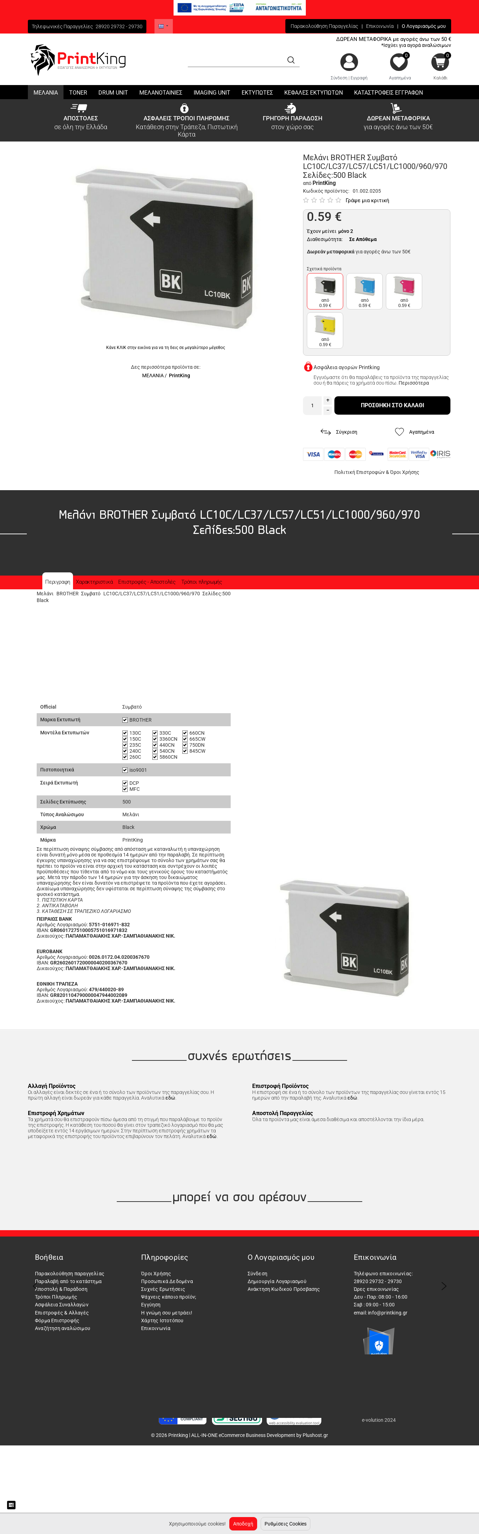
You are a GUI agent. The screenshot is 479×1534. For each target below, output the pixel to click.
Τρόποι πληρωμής (201, 582)
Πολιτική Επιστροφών (359, 472)
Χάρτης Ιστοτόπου (162, 1320)
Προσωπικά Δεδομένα (167, 1281)
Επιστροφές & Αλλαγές (62, 1313)
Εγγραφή (359, 78)
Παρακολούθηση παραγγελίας (69, 1273)
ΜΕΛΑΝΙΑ (153, 375)
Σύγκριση (339, 432)
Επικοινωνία (380, 26)
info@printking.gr (387, 1313)
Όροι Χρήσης (404, 472)
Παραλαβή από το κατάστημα (68, 1281)
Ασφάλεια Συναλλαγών (62, 1304)
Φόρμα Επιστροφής (57, 1320)
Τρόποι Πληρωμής (56, 1297)
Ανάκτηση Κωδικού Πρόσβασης (284, 1289)
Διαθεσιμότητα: (324, 239)
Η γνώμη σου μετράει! (166, 1313)
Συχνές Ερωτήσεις (163, 1289)
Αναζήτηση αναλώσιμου (62, 1328)
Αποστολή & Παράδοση (61, 1289)
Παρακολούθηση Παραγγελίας (324, 26)
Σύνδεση (339, 78)
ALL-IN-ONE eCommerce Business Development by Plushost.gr (259, 1435)
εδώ (170, 1098)
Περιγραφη (57, 582)
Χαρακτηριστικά (94, 582)
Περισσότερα (414, 383)
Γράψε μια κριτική (367, 200)
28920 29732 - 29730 (119, 26)
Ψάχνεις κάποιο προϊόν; (168, 1297)
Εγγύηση (150, 1304)
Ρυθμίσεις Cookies (286, 1524)
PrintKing (179, 375)
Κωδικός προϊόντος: (326, 191)
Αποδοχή (243, 1524)
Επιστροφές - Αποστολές (147, 582)
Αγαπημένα (400, 78)
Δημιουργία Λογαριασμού (277, 1281)
